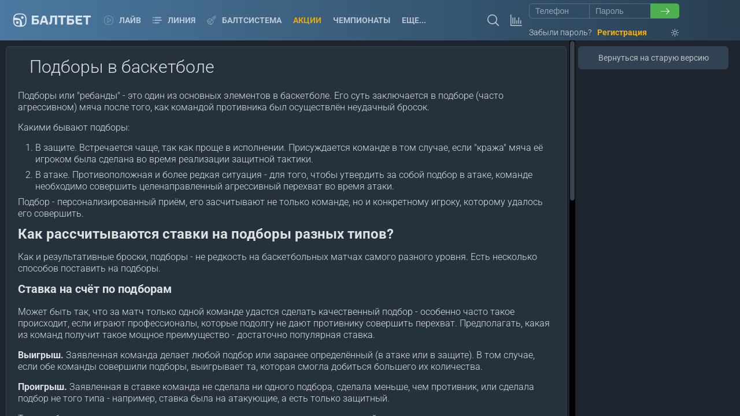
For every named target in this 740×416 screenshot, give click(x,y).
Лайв (122, 20)
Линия (174, 20)
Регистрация (622, 32)
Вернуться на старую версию (653, 57)
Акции (307, 20)
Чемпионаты (361, 20)
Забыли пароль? (560, 32)
